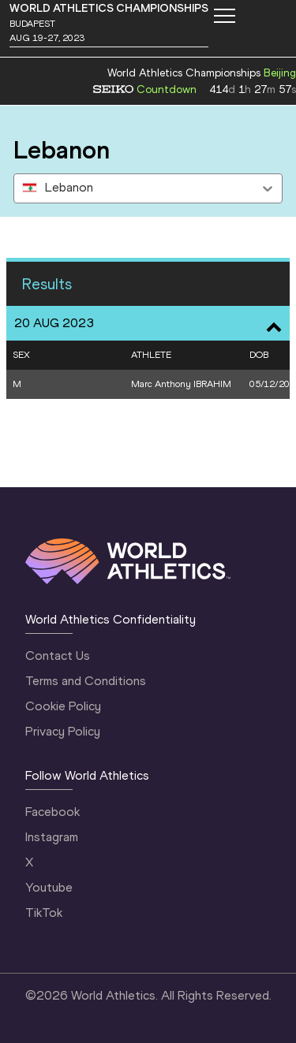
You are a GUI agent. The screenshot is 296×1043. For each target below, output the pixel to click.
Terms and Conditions (85, 680)
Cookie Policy (63, 705)
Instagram (51, 836)
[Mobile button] (224, 16)
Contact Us (57, 655)
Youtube (49, 887)
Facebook (52, 811)
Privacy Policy (62, 731)
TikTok (43, 912)
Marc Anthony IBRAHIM (181, 383)
